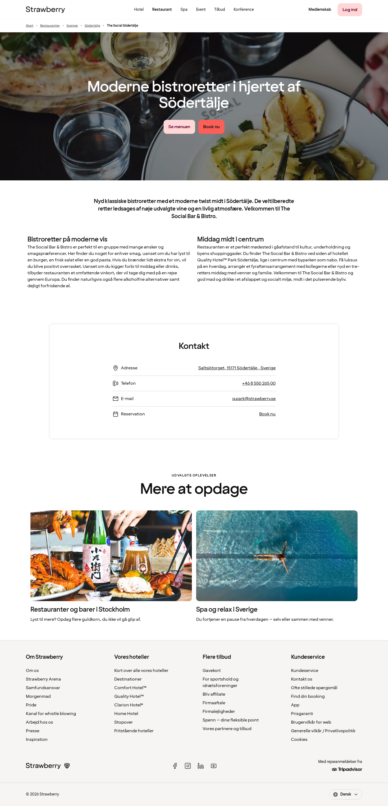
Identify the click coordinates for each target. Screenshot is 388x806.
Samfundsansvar (43, 688)
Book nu (267, 414)
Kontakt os (301, 679)
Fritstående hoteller (134, 731)
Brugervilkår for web (311, 722)
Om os (32, 671)
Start (29, 26)
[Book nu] (211, 127)
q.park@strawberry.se (254, 399)
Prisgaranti (302, 714)
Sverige (72, 26)
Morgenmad (38, 696)
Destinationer (128, 679)
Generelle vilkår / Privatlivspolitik (323, 731)
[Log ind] (350, 9)
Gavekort (212, 671)
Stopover (123, 722)
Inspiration (37, 739)
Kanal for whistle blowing (51, 714)
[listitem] (111, 566)
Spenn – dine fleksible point (231, 720)
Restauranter (50, 26)
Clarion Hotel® (128, 705)
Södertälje (92, 26)
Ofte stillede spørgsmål (314, 688)
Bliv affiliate (214, 694)
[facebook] (175, 766)
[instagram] (188, 766)
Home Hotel (126, 714)
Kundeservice (304, 671)
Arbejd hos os (39, 722)
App (295, 705)
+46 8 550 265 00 (259, 383)
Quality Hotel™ (129, 696)
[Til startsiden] (45, 9)
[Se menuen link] (179, 127)
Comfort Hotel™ (130, 688)
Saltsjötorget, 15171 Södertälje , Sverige (237, 368)
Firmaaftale (214, 703)
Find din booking (308, 696)
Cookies (299, 739)
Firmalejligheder (219, 711)
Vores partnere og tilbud (227, 729)
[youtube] (213, 766)
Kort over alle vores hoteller (141, 671)
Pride (31, 705)
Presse (32, 731)
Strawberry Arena (43, 679)
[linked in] (201, 766)
